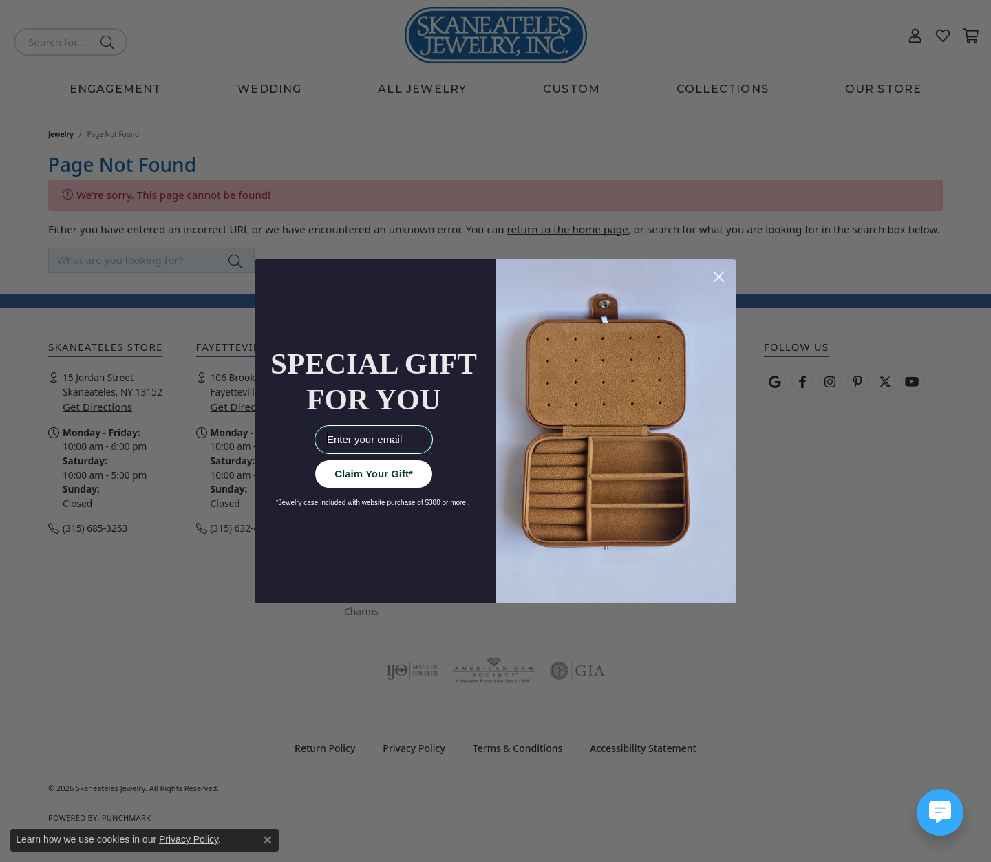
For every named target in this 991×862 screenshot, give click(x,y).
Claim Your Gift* (373, 474)
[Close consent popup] (268, 840)
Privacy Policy (188, 839)
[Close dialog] (719, 277)
